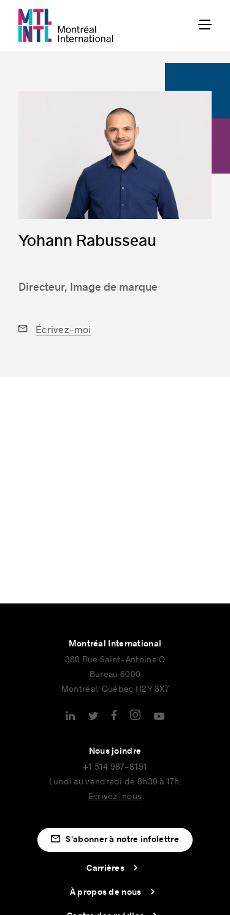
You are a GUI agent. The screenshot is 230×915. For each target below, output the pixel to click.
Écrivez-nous (115, 796)
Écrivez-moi (63, 329)
